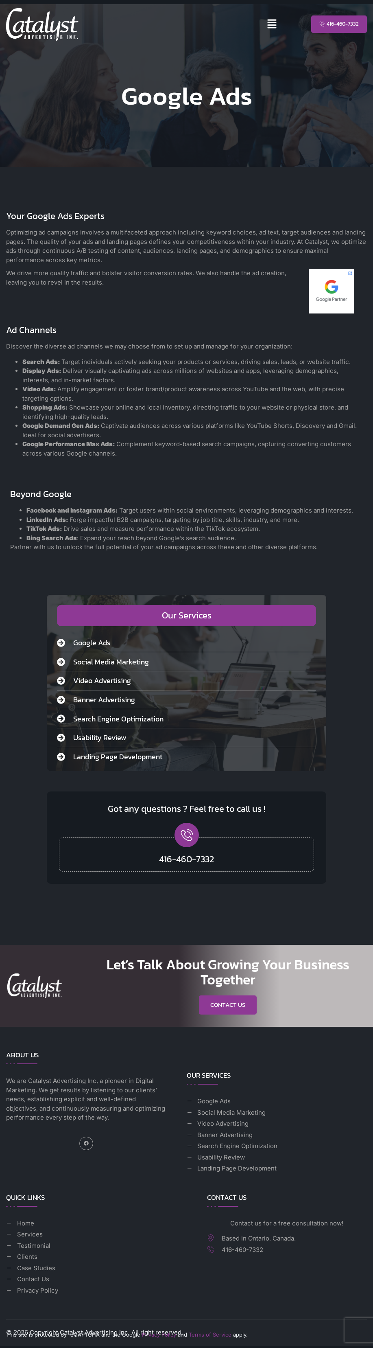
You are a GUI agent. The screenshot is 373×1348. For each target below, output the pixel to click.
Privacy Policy (159, 1336)
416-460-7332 (186, 859)
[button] (272, 24)
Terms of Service (210, 1336)
